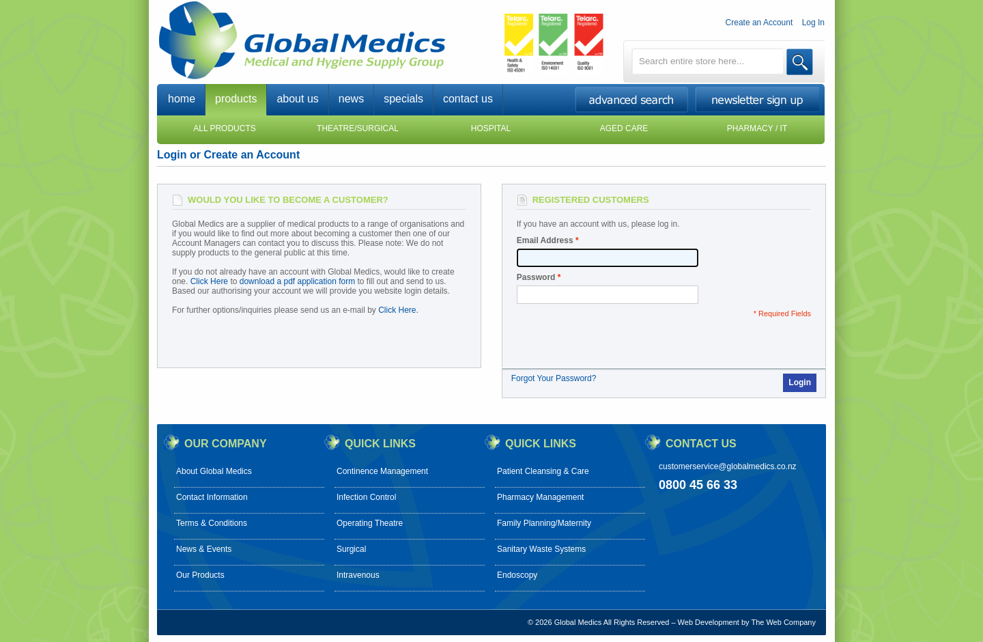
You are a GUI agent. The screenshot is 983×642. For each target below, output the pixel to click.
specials (403, 98)
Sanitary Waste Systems (541, 549)
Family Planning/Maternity (544, 523)
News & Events (203, 549)
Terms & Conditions (211, 523)
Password (536, 277)
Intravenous (358, 575)
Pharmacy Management (540, 497)
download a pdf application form (297, 281)
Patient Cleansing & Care (543, 471)
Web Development (708, 622)
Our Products (200, 575)
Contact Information (212, 497)
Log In (813, 22)
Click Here (209, 281)
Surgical (351, 549)
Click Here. (398, 310)
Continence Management (382, 471)
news (351, 98)
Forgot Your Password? (554, 378)
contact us (468, 98)
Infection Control (366, 497)
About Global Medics (214, 471)
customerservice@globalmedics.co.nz (728, 466)
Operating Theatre (370, 523)
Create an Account (759, 22)
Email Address (545, 240)
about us (297, 98)
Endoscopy (517, 575)
